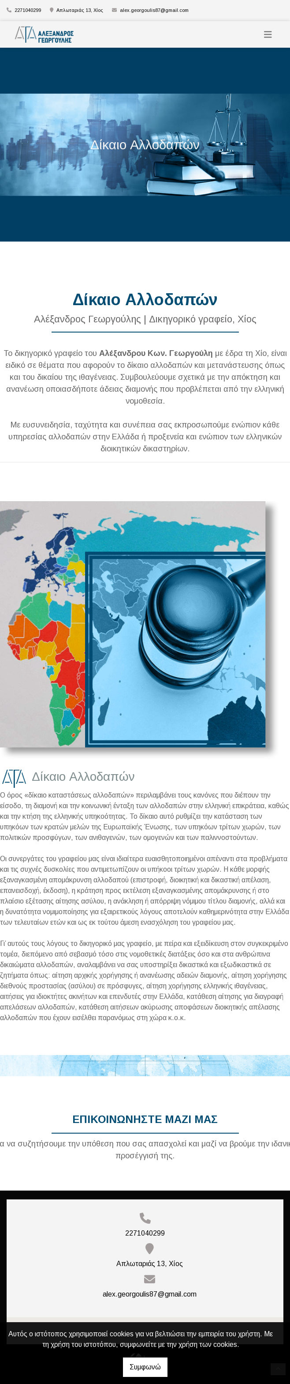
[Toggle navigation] (268, 34)
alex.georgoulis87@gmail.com (154, 10)
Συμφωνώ (145, 1367)
